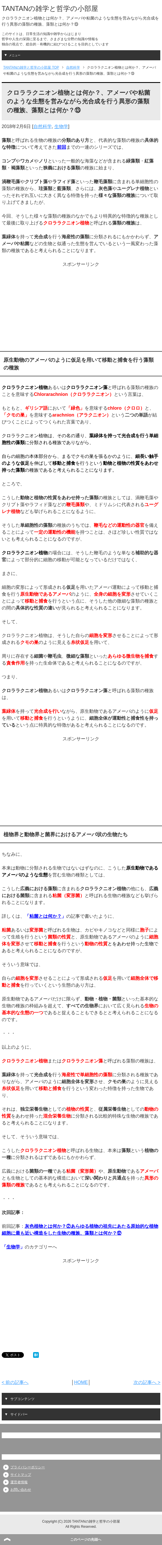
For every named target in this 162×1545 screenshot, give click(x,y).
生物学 (61, 126)
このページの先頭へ (85, 1540)
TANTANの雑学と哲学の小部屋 (50, 8)
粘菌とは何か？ (45, 916)
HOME (81, 1382)
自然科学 (42, 126)
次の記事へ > (147, 1382)
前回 (61, 147)
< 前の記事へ (15, 1382)
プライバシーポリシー (27, 1467)
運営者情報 (19, 1482)
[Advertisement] (81, 308)
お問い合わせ (20, 1490)
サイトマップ (20, 1475)
